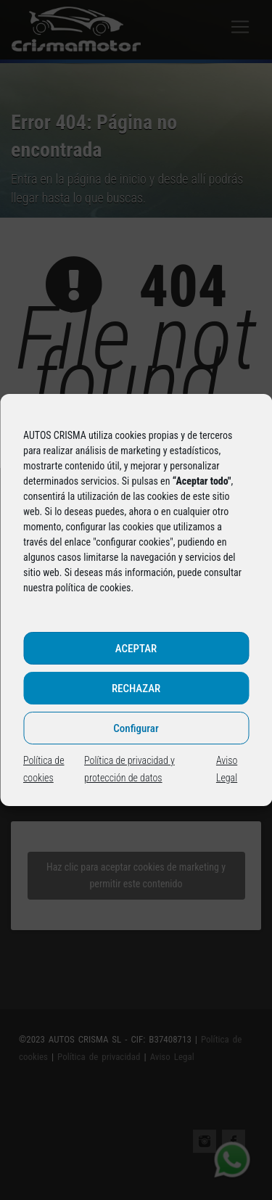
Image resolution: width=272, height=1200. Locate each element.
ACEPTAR (136, 648)
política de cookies (93, 587)
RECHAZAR (136, 688)
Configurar (135, 728)
